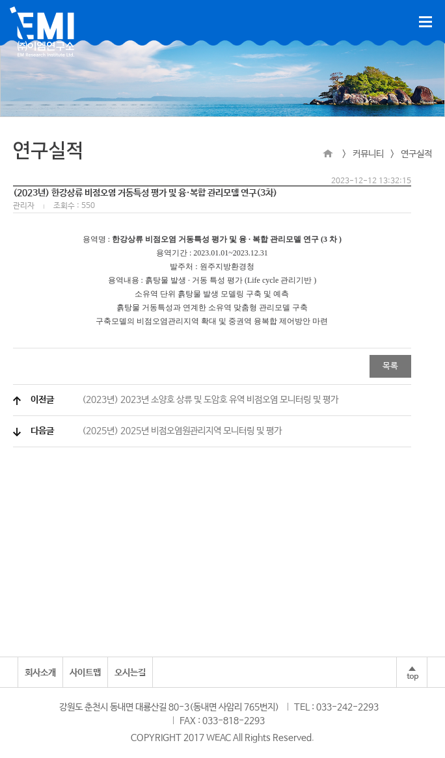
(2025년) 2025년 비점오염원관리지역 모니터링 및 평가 (156, 431)
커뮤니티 (368, 154)
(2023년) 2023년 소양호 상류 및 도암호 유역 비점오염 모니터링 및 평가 (184, 400)
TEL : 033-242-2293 (336, 707)
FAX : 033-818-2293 (222, 721)
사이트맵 (85, 673)
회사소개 (40, 673)
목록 (390, 366)
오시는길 (130, 673)
